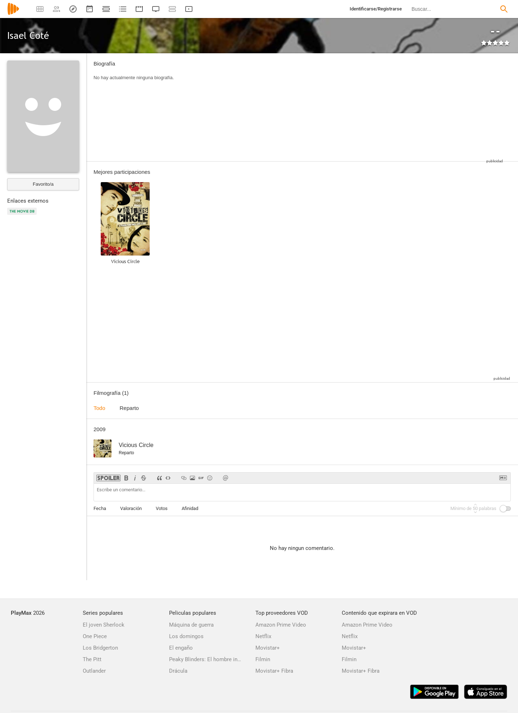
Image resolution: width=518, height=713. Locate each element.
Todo (99, 408)
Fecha (100, 508)
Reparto (129, 408)
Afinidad (190, 508)
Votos (162, 508)
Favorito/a (43, 184)
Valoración (131, 508)
